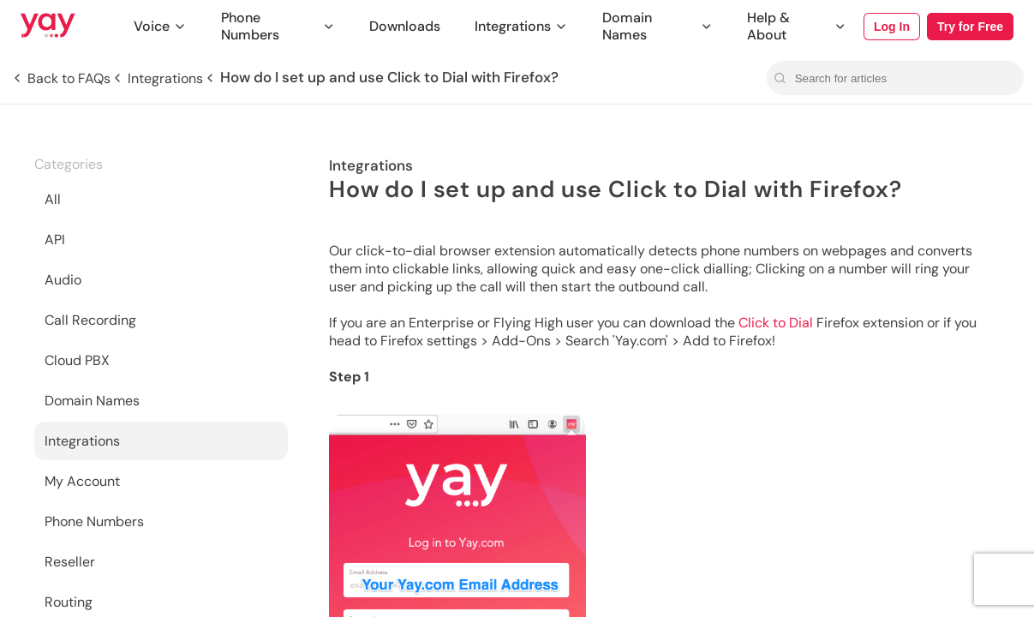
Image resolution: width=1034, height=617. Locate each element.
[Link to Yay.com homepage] (48, 26)
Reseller (70, 562)
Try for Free (970, 26)
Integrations (521, 26)
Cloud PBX (77, 360)
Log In (892, 26)
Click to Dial (775, 323)
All (53, 199)
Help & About (796, 26)
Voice (160, 26)
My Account (82, 481)
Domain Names (657, 26)
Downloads (404, 26)
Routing (69, 602)
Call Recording (90, 320)
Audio (63, 280)
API (55, 240)
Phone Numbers (278, 26)
